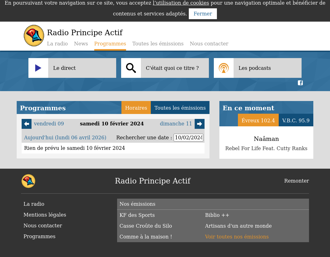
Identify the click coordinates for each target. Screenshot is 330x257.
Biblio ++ (217, 215)
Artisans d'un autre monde (238, 226)
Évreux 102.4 (258, 121)
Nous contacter (209, 44)
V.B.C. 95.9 (296, 121)
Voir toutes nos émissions (237, 237)
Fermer (203, 14)
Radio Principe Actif (84, 32)
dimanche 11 (182, 124)
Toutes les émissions (158, 44)
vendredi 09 (43, 124)
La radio (57, 44)
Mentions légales (44, 215)
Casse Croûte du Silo (146, 226)
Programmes (39, 236)
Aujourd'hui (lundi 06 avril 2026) (65, 138)
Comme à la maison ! (146, 237)
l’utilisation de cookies (181, 3)
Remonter (296, 181)
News (81, 44)
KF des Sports (137, 215)
